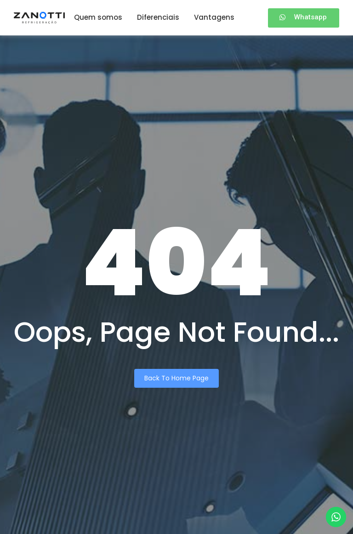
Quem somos (98, 17)
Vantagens (214, 17)
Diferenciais (158, 17)
